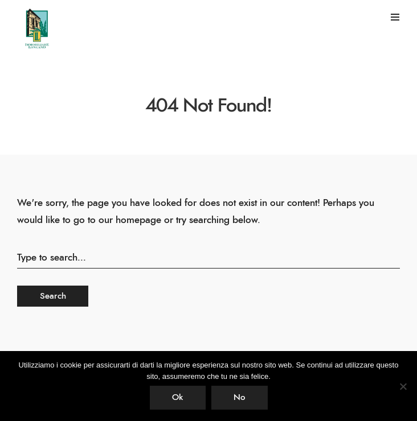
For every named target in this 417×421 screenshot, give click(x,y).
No (239, 397)
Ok (177, 397)
